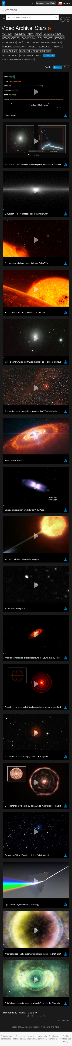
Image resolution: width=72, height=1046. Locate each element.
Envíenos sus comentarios (6, 1037)
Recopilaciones (10, 38)
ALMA (30, 34)
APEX (38, 34)
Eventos (59, 38)
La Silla (31, 47)
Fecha (66, 67)
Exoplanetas (9, 42)
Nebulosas (44, 47)
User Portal (50, 3)
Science (40, 3)
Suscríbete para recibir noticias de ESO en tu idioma (25, 1037)
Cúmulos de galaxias (13, 47)
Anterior (63, 1020)
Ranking (57, 67)
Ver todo (7, 34)
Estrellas (49, 55)
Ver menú (9, 10)
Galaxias (56, 42)
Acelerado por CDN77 (42, 1037)
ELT (39, 38)
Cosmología (28, 38)
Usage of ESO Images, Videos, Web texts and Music (36, 1027)
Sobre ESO (19, 34)
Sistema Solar (9, 55)
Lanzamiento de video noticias (18, 59)
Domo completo (40, 42)
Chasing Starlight (53, 34)
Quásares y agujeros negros (35, 51)
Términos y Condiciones (53, 1037)
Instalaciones (9, 51)
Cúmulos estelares (30, 55)
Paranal (57, 47)
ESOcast (48, 38)
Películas (24, 42)
